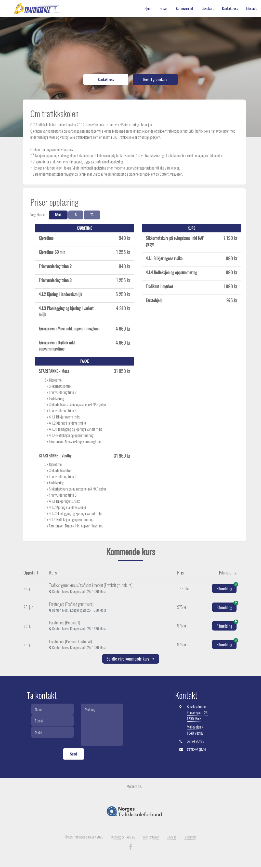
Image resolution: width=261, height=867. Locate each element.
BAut (58, 214)
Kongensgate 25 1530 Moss (197, 715)
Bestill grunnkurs (155, 79)
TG (92, 214)
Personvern (190, 837)
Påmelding (226, 588)
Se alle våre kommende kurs (131, 659)
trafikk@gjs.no (196, 749)
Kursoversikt (184, 8)
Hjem (148, 8)
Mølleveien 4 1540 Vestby (195, 730)
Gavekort (208, 8)
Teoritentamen (151, 837)
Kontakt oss (230, 8)
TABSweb (116, 837)
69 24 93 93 (195, 741)
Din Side (171, 837)
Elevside (251, 8)
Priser (164, 8)
